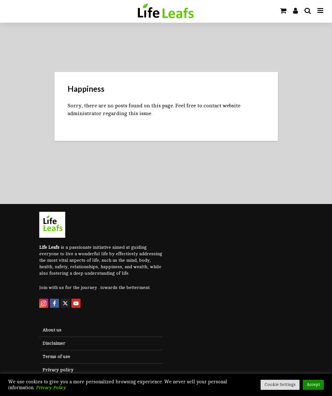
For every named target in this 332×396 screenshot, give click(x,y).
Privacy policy (58, 369)
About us (52, 330)
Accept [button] (313, 384)
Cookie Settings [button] (280, 384)
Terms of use (56, 356)
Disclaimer (54, 343)
